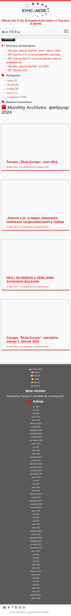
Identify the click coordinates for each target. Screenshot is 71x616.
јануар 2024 (35, 460)
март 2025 (36, 420)
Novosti (10, 93)
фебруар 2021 (35, 571)
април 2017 (35, 588)
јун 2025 (36, 410)
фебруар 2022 (35, 531)
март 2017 (36, 591)
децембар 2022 (36, 501)
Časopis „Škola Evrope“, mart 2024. (32, 162)
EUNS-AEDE (20, 612)
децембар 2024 (36, 430)
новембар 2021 (36, 541)
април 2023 (35, 487)
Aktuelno (11, 85)
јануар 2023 (35, 497)
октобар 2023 (36, 470)
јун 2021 (36, 558)
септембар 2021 (36, 548)
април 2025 (35, 417)
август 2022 (35, 511)
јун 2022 (36, 517)
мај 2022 (36, 521)
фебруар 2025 (35, 423)
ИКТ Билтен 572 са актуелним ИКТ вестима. (34, 54)
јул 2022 (36, 514)
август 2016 (35, 598)
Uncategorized (13, 97)
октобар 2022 (36, 507)
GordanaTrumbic (42, 167)
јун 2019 (36, 581)
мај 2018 (36, 585)
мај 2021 (36, 561)
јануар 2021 (35, 575)
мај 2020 (36, 578)
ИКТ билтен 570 (17, 70)
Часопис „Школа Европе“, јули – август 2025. (34, 50)
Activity (10, 80)
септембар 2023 (36, 474)
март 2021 (36, 568)
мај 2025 (36, 413)
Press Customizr (42, 612)
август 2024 (35, 444)
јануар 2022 (35, 534)
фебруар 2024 (35, 457)
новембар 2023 (36, 467)
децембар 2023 (36, 464)
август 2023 (35, 477)
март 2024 (36, 454)
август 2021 (35, 551)
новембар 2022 (36, 504)
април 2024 (35, 450)
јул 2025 (36, 407)
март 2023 (36, 491)
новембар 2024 (36, 433)
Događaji (11, 89)
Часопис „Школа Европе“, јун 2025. (28, 66)
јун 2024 (36, 447)
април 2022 (35, 524)
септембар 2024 (36, 440)
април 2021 (35, 564)
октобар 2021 (36, 544)
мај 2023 (36, 484)
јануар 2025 (35, 427)
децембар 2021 (36, 538)
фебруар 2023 (35, 494)
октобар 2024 (36, 437)
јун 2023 (36, 480)
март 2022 (36, 528)
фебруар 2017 (35, 595)
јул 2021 (36, 554)
